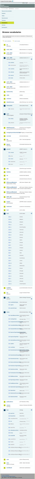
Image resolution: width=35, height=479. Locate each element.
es (10, 239)
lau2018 (9, 287)
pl (10, 268)
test (7, 410)
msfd (8, 297)
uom (8, 459)
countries (12, 68)
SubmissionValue (14, 396)
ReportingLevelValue (14, 379)
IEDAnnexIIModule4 (12, 192)
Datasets (3, 13)
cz (10, 227)
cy (10, 224)
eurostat (9, 136)
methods (12, 72)
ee (10, 234)
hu (10, 247)
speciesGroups (13, 308)
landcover (9, 206)
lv (10, 260)
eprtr (8, 114)
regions (11, 304)
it (10, 252)
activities (12, 62)
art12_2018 (9, 53)
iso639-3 (12, 343)
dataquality (9, 105)
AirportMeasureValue (14, 315)
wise (8, 462)
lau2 (8, 213)
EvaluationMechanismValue (14, 328)
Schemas (4, 20)
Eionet (7, 8)
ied (7, 178)
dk (10, 232)
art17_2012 (9, 82)
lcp (7, 292)
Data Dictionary (11, 8)
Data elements (5, 18)
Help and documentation (7, 11)
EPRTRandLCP (10, 127)
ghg (8, 168)
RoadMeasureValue (14, 383)
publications (10, 401)
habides (9, 172)
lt (10, 255)
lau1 (8, 210)
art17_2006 (9, 57)
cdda (8, 95)
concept (12, 152)
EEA (7, 1)
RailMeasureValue (14, 376)
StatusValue (12, 390)
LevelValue (12, 347)
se (10, 276)
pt (10, 270)
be (10, 219)
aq (7, 44)
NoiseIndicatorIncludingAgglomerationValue (14, 350)
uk (10, 283)
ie (10, 250)
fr (10, 245)
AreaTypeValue (13, 318)
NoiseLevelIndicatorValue (14, 362)
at (10, 216)
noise (8, 312)
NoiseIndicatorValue (14, 358)
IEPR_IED (9, 196)
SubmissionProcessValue (14, 393)
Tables (3, 15)
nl (10, 265)
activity (11, 118)
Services (3, 25)
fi (10, 242)
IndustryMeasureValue (14, 340)
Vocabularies (4, 22)
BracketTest (12, 415)
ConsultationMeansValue (14, 325)
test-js (11, 432)
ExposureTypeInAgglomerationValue (14, 332)
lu (10, 258)
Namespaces (4, 27)
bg (10, 222)
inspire (8, 201)
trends (11, 77)
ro (10, 273)
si (10, 278)
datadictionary (10, 102)
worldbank (9, 467)
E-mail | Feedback (5, 475)
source (11, 158)
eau (11, 421)
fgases (8, 144)
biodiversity (10, 91)
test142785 (12, 435)
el (10, 237)
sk (10, 281)
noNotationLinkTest (14, 430)
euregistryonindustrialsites (13, 132)
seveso (8, 405)
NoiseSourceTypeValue (14, 365)
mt (10, 263)
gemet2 (8, 149)
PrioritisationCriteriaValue (14, 372)
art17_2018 (9, 86)
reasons (12, 75)
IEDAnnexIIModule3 (12, 187)
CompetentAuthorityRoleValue (14, 321)
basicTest (12, 413)
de (10, 229)
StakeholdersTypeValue (14, 386)
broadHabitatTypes (14, 302)
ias (7, 175)
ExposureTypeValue (14, 336)
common (9, 98)
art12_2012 (9, 49)
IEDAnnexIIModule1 (12, 182)
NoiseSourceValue (14, 369)
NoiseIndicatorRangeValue (14, 355)
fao (7, 139)
